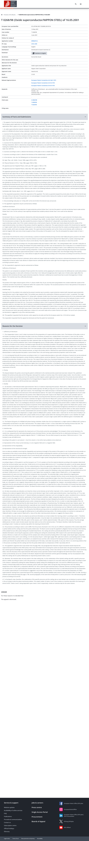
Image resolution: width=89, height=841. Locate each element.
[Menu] (81, 4)
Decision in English (39, 53)
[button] (44, 117)
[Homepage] (1, 14)
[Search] (75, 4)
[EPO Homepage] (10, 4)
